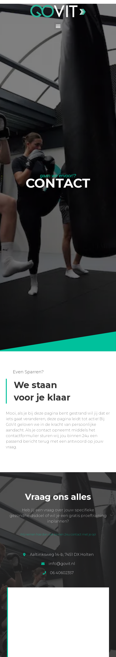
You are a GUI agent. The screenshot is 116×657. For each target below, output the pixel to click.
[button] (58, 26)
